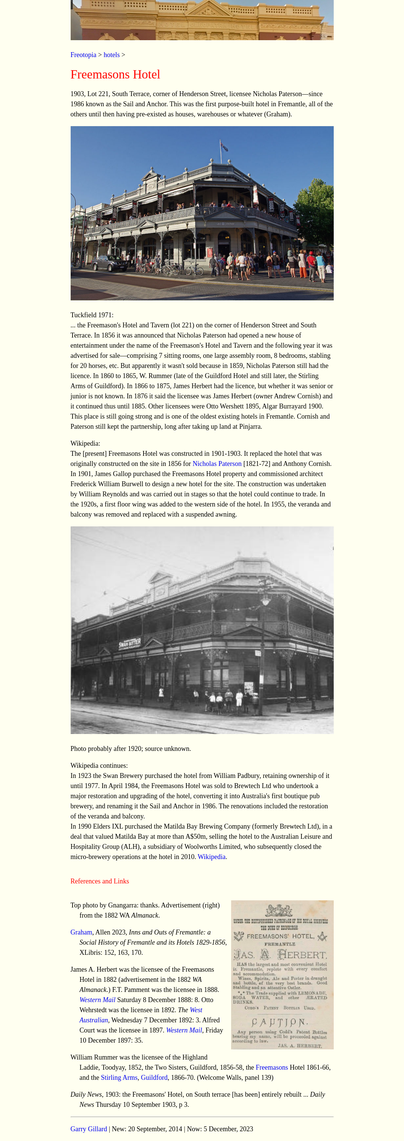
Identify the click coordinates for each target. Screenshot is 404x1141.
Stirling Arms (119, 1077)
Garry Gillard (89, 1129)
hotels (112, 55)
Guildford (154, 1077)
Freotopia (84, 55)
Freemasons (272, 1067)
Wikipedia (211, 857)
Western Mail (98, 1000)
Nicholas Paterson (216, 463)
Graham (81, 932)
